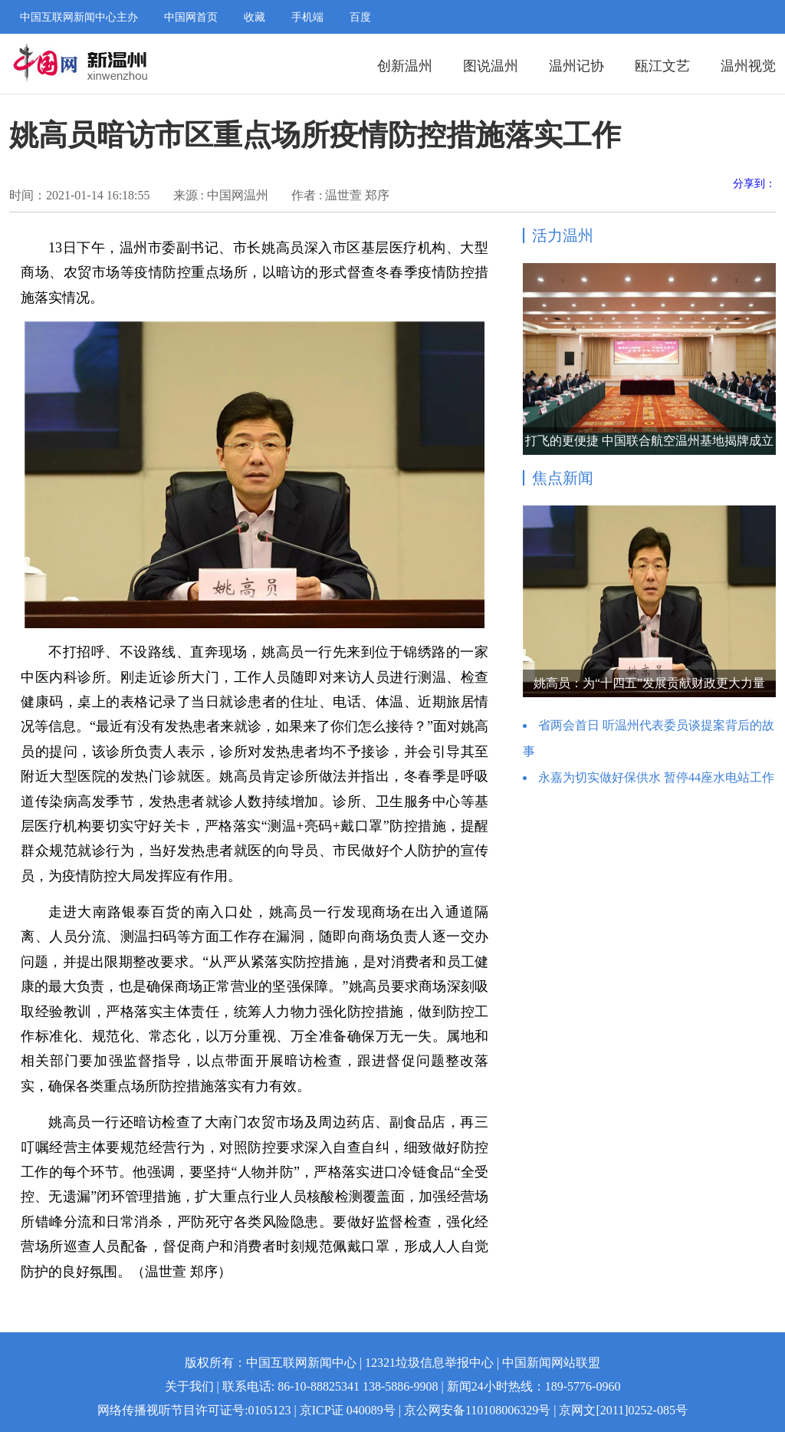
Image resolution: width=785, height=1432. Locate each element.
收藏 (254, 17)
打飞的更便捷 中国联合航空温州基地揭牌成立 (649, 440)
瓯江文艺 (662, 66)
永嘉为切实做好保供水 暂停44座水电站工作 (656, 777)
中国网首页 (191, 17)
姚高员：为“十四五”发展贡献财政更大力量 (649, 683)
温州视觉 (748, 66)
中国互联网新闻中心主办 (79, 17)
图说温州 (490, 66)
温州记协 (576, 66)
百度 (360, 17)
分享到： (754, 183)
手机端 (307, 17)
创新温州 (404, 66)
